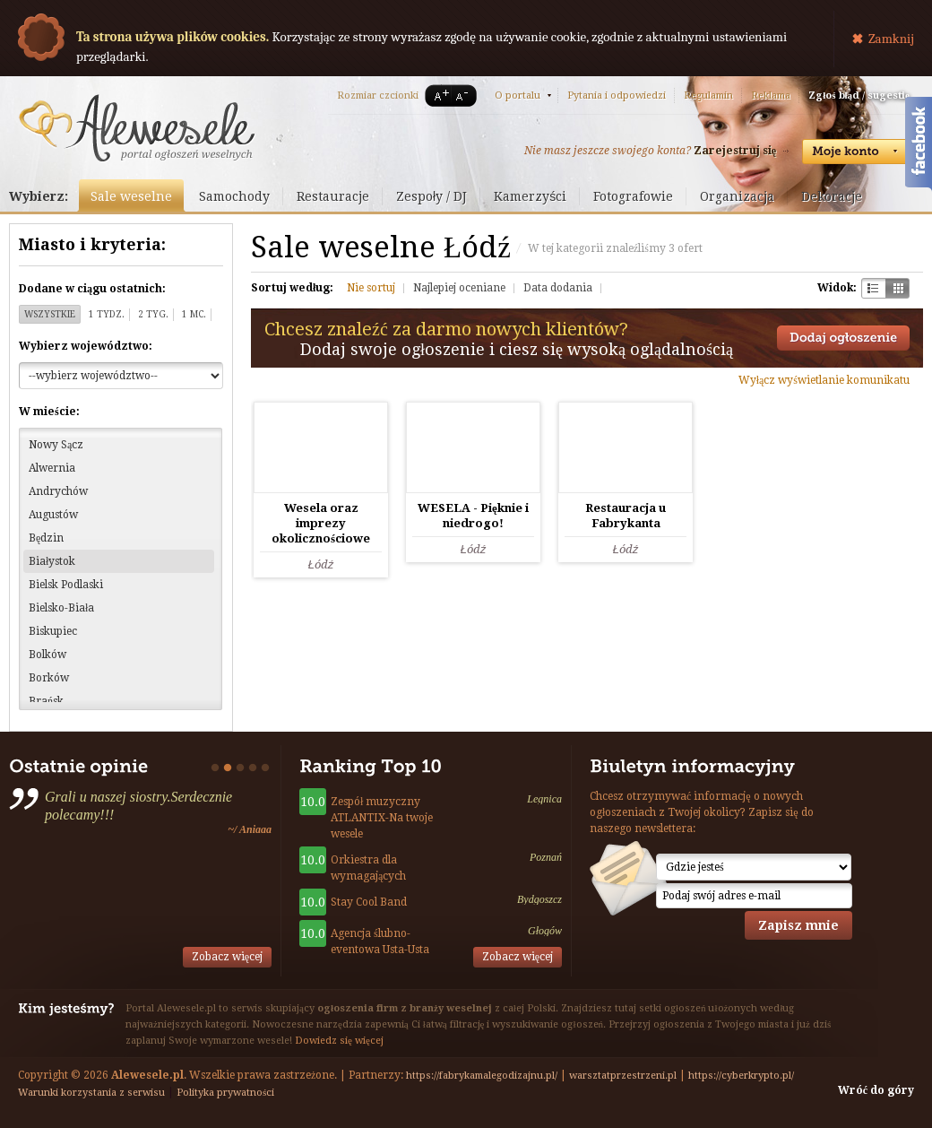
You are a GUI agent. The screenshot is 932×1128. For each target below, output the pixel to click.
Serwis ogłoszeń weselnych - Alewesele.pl (136, 128)
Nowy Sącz (56, 444)
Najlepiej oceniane (459, 288)
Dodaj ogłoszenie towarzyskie (843, 338)
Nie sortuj (371, 288)
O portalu (517, 95)
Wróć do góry (876, 1090)
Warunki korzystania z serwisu (91, 1092)
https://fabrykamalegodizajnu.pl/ (481, 1075)
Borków (49, 678)
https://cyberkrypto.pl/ (741, 1075)
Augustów (53, 514)
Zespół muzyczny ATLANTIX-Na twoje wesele (382, 817)
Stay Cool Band (369, 902)
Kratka (897, 288)
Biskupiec (53, 631)
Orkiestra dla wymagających (368, 868)
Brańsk (46, 701)
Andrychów (58, 491)
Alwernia (52, 468)
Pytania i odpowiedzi (616, 95)
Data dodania (557, 288)
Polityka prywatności (225, 1092)
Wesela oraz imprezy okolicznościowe (321, 523)
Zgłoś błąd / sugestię (859, 95)
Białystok (52, 561)
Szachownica (873, 288)
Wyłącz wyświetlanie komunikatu (824, 380)
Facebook (918, 146)
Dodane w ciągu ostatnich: (92, 288)
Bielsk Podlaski (66, 584)
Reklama (770, 95)
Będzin (46, 538)
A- (465, 95)
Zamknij (891, 38)
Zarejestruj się (735, 150)
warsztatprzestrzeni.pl (623, 1075)
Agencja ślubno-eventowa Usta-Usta (380, 941)
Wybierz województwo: (85, 346)
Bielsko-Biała (61, 608)
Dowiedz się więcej (339, 1040)
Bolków (47, 654)
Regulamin (708, 95)
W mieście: (49, 411)
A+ (438, 95)
